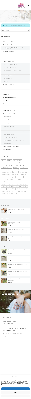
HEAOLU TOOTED (6, 54)
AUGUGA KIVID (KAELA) (8, 41)
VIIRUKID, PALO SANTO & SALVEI (10, 146)
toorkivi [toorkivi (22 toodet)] (25, 188)
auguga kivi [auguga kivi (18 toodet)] (5, 162)
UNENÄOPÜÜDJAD (7, 119)
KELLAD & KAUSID (7, 58)
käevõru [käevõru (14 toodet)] (4, 177)
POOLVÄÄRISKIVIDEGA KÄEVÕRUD (12, 140)
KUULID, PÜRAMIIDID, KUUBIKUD (12, 70)
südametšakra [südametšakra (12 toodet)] (11, 188)
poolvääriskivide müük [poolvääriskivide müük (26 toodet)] (21, 184)
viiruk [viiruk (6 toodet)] (3, 193)
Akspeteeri (15, 388)
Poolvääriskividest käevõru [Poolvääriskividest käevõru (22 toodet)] (8, 186)
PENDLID (5, 100)
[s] (15, 30)
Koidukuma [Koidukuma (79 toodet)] (5, 170)
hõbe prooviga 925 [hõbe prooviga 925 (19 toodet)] (6, 167)
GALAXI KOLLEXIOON (9, 126)
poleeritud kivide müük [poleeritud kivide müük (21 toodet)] (8, 184)
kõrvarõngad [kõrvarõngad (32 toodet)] (11, 177)
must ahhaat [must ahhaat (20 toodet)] (5, 179)
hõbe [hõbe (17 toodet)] (16, 165)
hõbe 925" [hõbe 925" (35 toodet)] (22, 165)
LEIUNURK (5, 94)
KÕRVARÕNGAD (8, 135)
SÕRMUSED (7, 143)
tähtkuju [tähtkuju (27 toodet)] (14, 191)
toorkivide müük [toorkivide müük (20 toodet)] (6, 191)
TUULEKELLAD (6, 116)
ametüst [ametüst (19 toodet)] (9, 160)
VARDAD (6, 81)
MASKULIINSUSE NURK (9, 137)
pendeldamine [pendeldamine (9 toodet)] (5, 181)
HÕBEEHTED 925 (8, 129)
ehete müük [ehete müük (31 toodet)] (17, 162)
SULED (4, 107)
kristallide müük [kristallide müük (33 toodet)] (23, 172)
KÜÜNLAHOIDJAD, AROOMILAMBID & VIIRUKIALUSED (13, 48)
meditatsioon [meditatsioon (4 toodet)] (19, 177)
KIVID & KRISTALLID (7, 61)
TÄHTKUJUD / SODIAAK (8, 113)
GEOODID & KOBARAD (9, 64)
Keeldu (15, 392)
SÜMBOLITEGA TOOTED (8, 110)
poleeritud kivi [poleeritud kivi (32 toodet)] (14, 181)
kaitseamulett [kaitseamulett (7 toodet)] (24, 167)
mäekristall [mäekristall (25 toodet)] (13, 179)
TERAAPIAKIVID (8, 76)
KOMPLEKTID (6, 87)
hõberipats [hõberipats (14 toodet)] (16, 167)
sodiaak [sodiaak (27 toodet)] (4, 188)
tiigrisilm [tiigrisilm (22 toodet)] (19, 188)
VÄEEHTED (5, 123)
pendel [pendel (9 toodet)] (19, 179)
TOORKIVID (7, 79)
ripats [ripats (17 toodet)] (18, 186)
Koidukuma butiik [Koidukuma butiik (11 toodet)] (14, 170)
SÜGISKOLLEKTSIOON (7, 103)
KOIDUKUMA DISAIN (7, 84)
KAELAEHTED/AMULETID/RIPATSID (12, 132)
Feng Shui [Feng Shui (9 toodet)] (4, 165)
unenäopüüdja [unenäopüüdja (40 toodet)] (22, 191)
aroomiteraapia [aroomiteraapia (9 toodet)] (17, 160)
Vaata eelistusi (15, 396)
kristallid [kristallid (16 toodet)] (15, 172)
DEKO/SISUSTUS (6, 44)
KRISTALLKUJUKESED (9, 67)
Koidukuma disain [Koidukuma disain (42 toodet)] (6, 172)
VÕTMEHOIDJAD (6, 149)
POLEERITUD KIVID (9, 73)
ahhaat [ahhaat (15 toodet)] (3, 160)
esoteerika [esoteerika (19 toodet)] (24, 162)
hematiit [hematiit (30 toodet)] (11, 165)
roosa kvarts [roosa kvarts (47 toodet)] (25, 186)
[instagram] (5, 336)
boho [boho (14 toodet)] (11, 162)
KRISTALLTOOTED (6, 91)
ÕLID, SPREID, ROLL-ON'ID (8, 97)
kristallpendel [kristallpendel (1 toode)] (24, 174)
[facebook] (3, 336)
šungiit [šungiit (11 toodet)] (16, 193)
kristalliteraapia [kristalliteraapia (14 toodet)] (6, 174)
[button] (29, 376)
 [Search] (28, 30)
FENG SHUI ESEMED (7, 51)
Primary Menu (28, 5)
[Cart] (2, 5)
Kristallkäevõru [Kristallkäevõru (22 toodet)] (15, 174)
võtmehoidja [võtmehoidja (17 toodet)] (10, 193)
